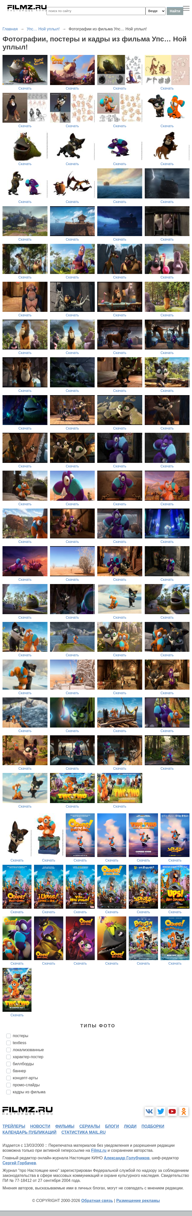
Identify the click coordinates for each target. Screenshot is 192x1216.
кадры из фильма (29, 1092)
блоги (112, 1126)
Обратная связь (97, 1200)
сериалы (89, 1126)
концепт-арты (25, 1078)
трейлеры (13, 1126)
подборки (153, 1126)
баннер (19, 1071)
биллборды (23, 1064)
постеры (20, 1036)
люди (130, 1126)
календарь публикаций (29, 1132)
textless (19, 1043)
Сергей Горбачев (19, 1163)
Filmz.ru (98, 1150)
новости (40, 1126)
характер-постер (28, 1057)
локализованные (28, 1050)
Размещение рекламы (138, 1200)
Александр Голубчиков (127, 1158)
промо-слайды (26, 1085)
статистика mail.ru (84, 1132)
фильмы (64, 1126)
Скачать (25, 88)
